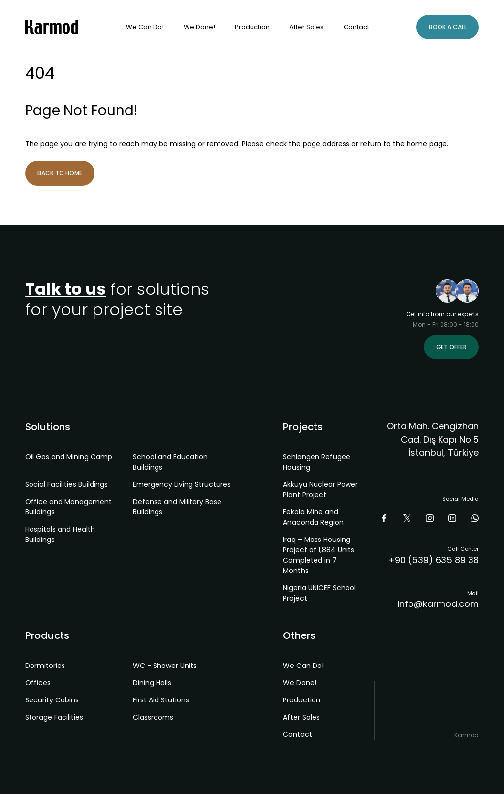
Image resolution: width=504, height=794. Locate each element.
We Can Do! (145, 27)
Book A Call (448, 27)
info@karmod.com (438, 604)
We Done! (199, 27)
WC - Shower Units (165, 665)
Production (252, 27)
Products (47, 635)
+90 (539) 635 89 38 (433, 560)
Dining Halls (152, 683)
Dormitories (45, 665)
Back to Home (59, 173)
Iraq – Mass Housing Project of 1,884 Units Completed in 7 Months (318, 555)
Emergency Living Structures (182, 484)
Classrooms (153, 717)
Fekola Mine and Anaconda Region (313, 517)
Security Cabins (52, 700)
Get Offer (451, 347)
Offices (38, 683)
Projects (303, 427)
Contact (356, 27)
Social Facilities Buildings (66, 484)
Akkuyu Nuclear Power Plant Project (320, 489)
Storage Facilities (54, 717)
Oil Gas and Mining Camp (68, 457)
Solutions (47, 427)
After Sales (306, 27)
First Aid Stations (161, 700)
